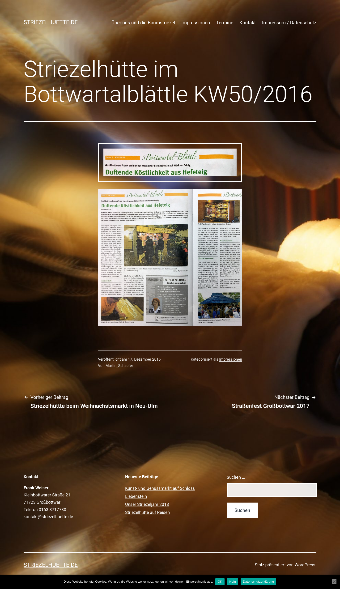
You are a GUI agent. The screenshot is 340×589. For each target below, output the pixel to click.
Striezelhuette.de (51, 22)
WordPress (305, 564)
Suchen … (236, 477)
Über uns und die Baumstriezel (143, 23)
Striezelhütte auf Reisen (147, 512)
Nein (232, 581)
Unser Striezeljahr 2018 (147, 504)
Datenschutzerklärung (258, 581)
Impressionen (195, 23)
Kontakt (247, 23)
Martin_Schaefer (119, 365)
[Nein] (334, 581)
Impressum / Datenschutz (289, 23)
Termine (224, 23)
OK (220, 581)
